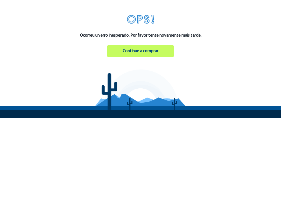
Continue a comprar (140, 51)
